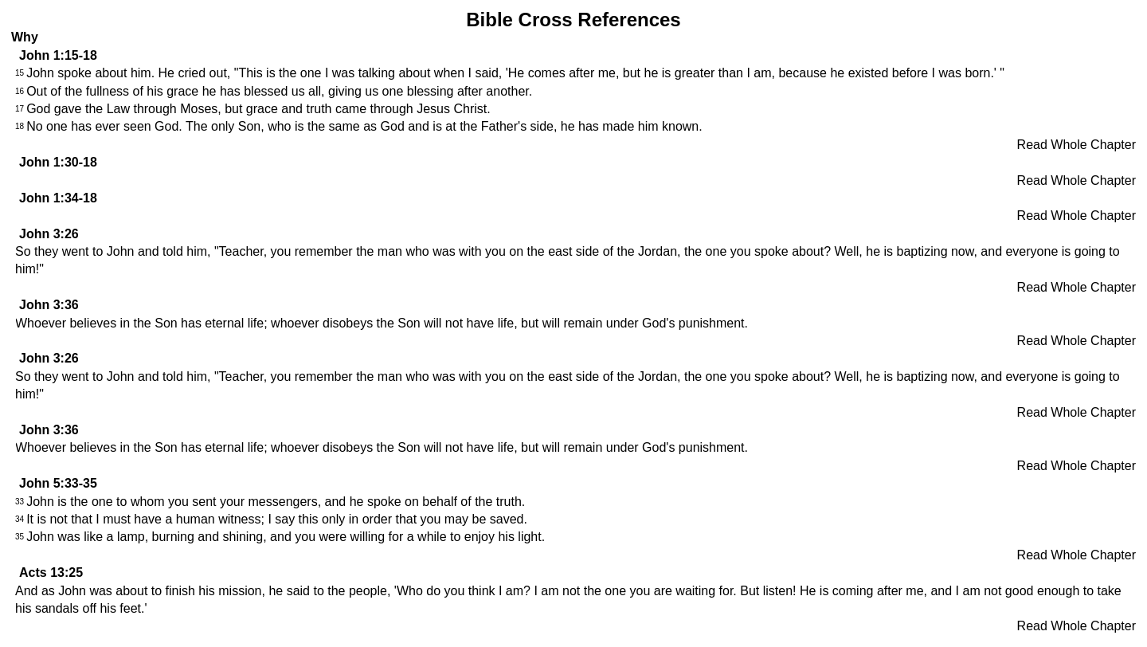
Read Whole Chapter (1076, 144)
